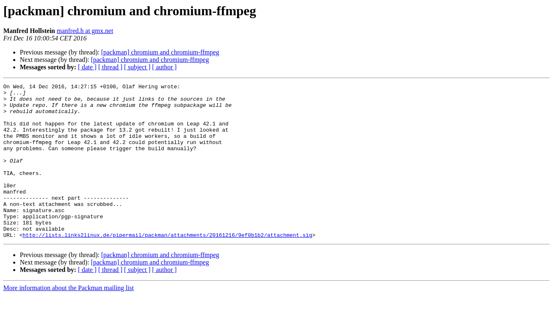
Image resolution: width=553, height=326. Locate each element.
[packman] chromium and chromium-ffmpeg (160, 52)
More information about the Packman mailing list (68, 318)
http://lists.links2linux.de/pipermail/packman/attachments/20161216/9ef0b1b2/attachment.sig (167, 265)
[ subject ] (137, 67)
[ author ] (164, 67)
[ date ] (87, 67)
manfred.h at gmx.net (84, 30)
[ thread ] (110, 67)
